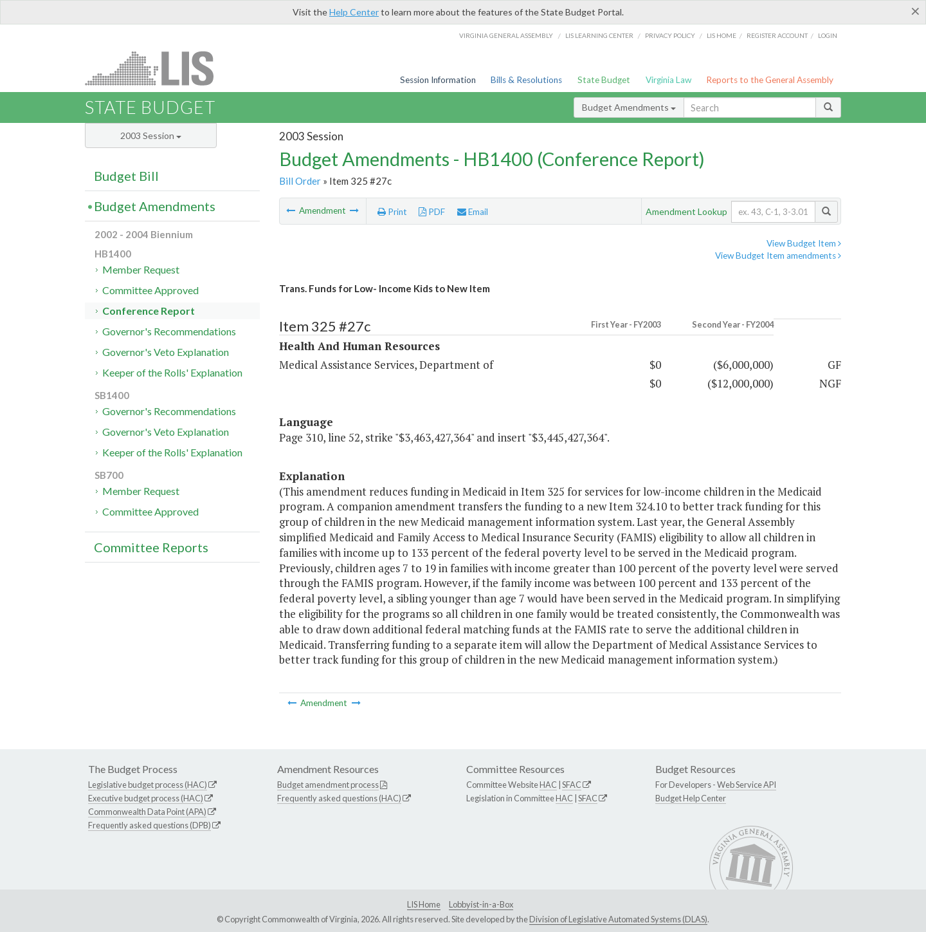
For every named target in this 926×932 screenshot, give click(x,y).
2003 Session (150, 135)
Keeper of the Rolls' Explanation (172, 372)
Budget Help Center (690, 798)
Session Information (438, 80)
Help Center (354, 11)
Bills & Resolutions (526, 80)
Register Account (777, 35)
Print (392, 212)
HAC (548, 784)
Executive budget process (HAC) (145, 798)
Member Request (140, 269)
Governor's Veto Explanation (165, 352)
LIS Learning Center (599, 35)
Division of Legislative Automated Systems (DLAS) (618, 919)
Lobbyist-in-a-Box (481, 904)
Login (827, 35)
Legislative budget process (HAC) (147, 784)
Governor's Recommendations (169, 331)
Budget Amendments (629, 107)
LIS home (721, 35)
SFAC (571, 784)
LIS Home (423, 904)
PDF (432, 212)
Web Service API (746, 784)
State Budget (603, 80)
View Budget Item (804, 243)
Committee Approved (150, 290)
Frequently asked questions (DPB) (149, 825)
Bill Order (300, 181)
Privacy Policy (670, 35)
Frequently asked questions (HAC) (339, 798)
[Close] (915, 11)
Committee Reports (151, 547)
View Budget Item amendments (778, 255)
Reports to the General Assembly (769, 80)
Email (472, 212)
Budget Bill (126, 175)
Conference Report (148, 310)
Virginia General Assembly (506, 35)
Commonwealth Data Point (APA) (147, 811)
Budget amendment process (328, 784)
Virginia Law (668, 80)
